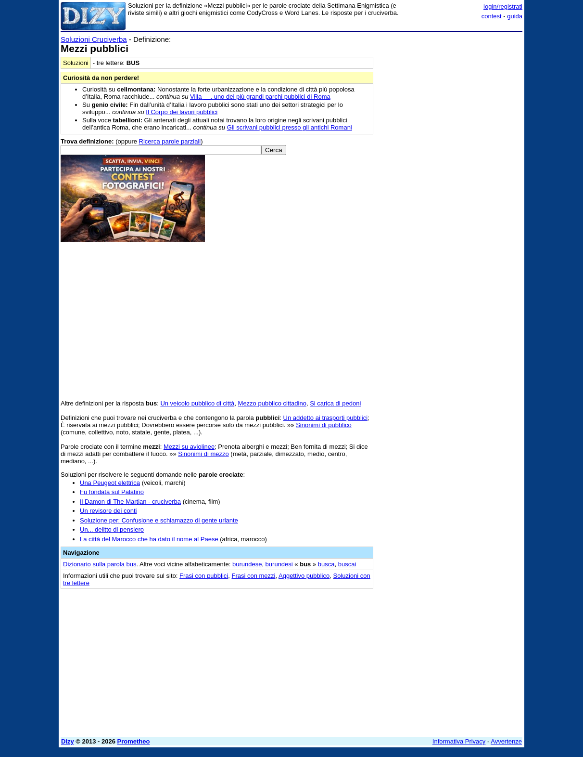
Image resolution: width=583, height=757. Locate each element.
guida (514, 16)
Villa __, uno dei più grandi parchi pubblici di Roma (260, 96)
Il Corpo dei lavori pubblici (181, 112)
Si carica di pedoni (335, 403)
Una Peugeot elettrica (110, 482)
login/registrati (502, 6)
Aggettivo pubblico (304, 575)
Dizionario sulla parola (99, 564)
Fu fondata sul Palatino (112, 492)
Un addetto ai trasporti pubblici (325, 417)
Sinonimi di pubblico (324, 425)
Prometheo (133, 741)
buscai (347, 564)
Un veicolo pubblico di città (197, 403)
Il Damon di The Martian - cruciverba (130, 501)
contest (492, 16)
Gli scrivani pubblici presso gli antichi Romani (289, 127)
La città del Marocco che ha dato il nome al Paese (149, 539)
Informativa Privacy (459, 741)
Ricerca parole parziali (170, 141)
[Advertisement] (450, 179)
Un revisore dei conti (108, 510)
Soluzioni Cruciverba (94, 39)
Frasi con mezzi (253, 575)
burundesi (279, 564)
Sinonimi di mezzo (203, 453)
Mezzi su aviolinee (189, 446)
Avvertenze (506, 741)
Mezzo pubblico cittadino (272, 403)
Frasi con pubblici (203, 575)
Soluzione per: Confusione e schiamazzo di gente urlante (159, 520)
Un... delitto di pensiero (112, 529)
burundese (247, 564)
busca (326, 564)
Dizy (67, 741)
